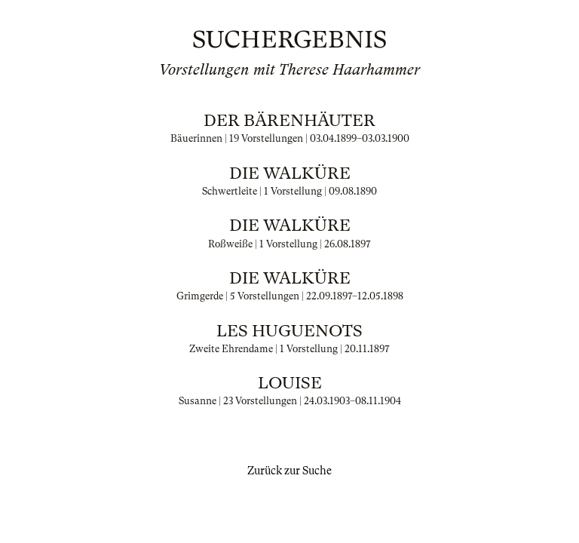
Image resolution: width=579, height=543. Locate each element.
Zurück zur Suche (289, 471)
